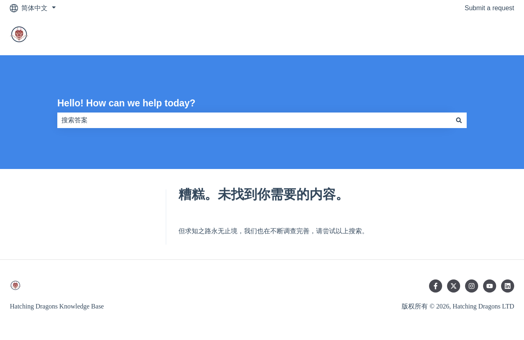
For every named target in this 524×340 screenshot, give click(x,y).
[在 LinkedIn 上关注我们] (507, 286)
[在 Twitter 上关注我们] (453, 286)
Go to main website (478, 35)
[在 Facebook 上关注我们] (435, 286)
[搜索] (459, 120)
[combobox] (254, 120)
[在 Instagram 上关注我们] (471, 286)
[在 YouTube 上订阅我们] (489, 286)
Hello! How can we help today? (126, 103)
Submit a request (489, 8)
